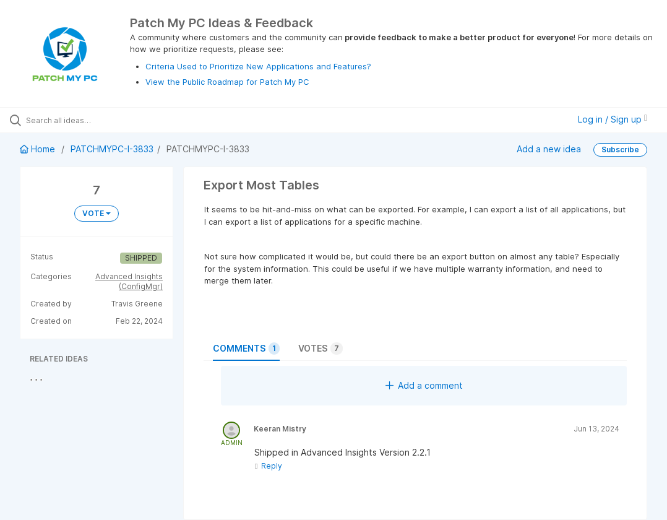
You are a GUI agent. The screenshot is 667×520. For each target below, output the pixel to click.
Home (39, 149)
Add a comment (424, 385)
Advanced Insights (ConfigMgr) (129, 281)
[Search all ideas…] (83, 120)
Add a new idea (549, 149)
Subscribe (620, 149)
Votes (320, 348)
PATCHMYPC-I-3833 (112, 149)
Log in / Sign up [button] (612, 119)
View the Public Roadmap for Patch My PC (227, 82)
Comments (246, 348)
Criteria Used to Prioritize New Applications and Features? (258, 66)
